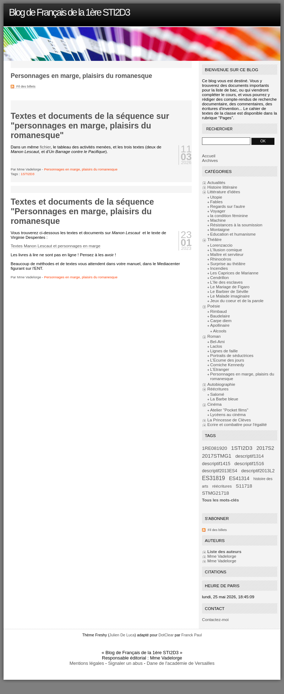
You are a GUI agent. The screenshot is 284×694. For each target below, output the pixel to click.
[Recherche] (226, 141)
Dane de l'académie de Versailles (180, 663)
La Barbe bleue (224, 398)
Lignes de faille (224, 350)
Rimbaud (218, 311)
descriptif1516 (249, 463)
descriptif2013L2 (258, 470)
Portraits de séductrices (231, 355)
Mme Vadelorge (221, 556)
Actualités (216, 182)
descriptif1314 (249, 456)
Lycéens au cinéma (228, 414)
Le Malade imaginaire (230, 296)
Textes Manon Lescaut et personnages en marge (55, 245)
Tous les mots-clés (220, 500)
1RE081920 (214, 448)
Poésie (213, 306)
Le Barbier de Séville (229, 291)
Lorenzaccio (221, 245)
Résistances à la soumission (236, 224)
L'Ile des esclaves (226, 282)
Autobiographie (221, 384)
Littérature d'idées (223, 191)
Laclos (216, 346)
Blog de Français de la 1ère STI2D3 (69, 12)
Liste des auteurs (224, 551)
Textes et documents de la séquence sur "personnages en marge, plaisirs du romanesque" (90, 125)
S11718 (244, 486)
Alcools (219, 330)
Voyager (217, 211)
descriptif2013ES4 (219, 470)
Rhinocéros (220, 259)
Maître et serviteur (227, 254)
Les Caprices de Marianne (234, 272)
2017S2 (265, 448)
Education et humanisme (233, 234)
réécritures (222, 486)
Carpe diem (220, 320)
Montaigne (219, 229)
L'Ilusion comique (226, 249)
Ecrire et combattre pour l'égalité (237, 424)
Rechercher (219, 129)
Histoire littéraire (222, 187)
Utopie (216, 197)
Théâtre (214, 239)
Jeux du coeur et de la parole (236, 300)
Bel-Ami (217, 341)
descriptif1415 (216, 463)
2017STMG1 (216, 456)
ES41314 (239, 478)
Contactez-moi (215, 619)
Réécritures (218, 389)
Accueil (208, 155)
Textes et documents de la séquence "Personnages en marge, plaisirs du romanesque (82, 211)
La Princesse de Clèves (229, 419)
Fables (216, 201)
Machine (218, 220)
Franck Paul (191, 635)
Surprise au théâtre (227, 263)
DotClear (166, 635)
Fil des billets (26, 86)
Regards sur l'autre (227, 206)
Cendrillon (219, 277)
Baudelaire (220, 316)
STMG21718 (215, 493)
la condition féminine (229, 215)
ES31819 (213, 478)
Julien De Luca (122, 635)
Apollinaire (219, 325)
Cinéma (214, 404)
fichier (45, 146)
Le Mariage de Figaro (230, 286)
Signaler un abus (125, 663)
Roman (214, 336)
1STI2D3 (27, 174)
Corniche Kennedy (227, 364)
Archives (210, 160)
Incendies (219, 268)
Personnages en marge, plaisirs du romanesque (81, 169)
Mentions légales (87, 663)
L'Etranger (219, 369)
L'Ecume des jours (227, 360)
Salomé (217, 394)
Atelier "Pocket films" (229, 410)
